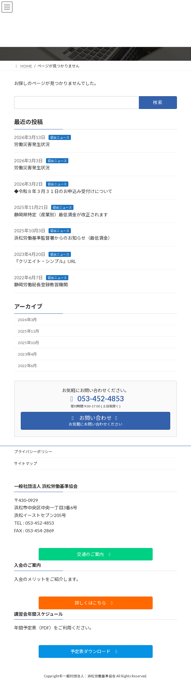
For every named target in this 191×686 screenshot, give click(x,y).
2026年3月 (27, 319)
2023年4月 (27, 354)
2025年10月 (28, 342)
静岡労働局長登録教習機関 (41, 284)
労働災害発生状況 (32, 144)
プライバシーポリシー (33, 451)
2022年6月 (27, 365)
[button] (96, 554)
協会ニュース (59, 137)
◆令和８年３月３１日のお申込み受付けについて (63, 191)
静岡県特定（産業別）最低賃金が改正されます (61, 214)
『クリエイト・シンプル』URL (45, 261)
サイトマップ (25, 463)
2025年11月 (28, 331)
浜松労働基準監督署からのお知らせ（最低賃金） (63, 238)
